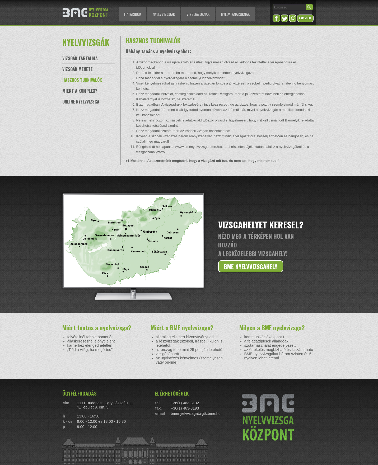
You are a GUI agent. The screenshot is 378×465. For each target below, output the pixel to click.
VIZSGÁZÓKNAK (197, 14)
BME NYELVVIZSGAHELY (250, 266)
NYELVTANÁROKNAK (235, 14)
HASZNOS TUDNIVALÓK (82, 80)
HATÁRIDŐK (132, 14)
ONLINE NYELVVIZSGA (80, 101)
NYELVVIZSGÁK (164, 14)
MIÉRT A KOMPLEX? (79, 91)
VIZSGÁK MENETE (77, 69)
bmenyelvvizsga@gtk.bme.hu (196, 413)
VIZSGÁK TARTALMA (80, 58)
